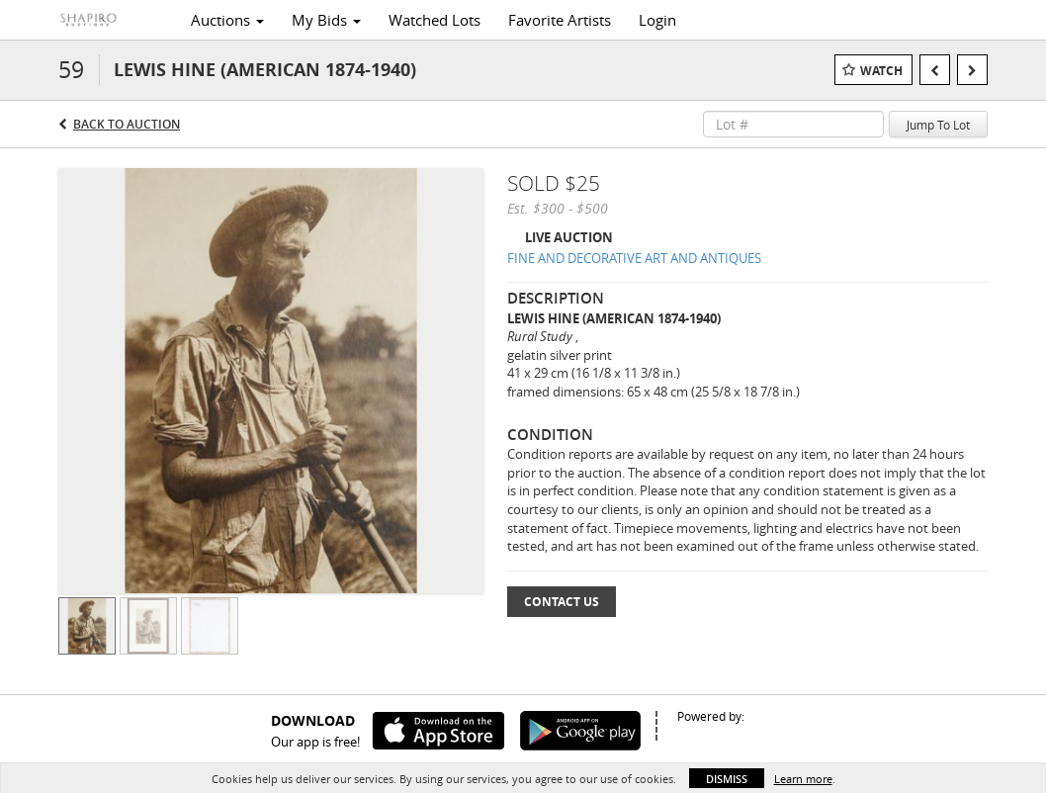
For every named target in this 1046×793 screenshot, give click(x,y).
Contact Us (561, 601)
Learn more (803, 778)
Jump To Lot (938, 124)
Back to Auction (126, 124)
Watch (881, 70)
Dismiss (726, 778)
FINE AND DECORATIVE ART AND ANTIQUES (634, 258)
